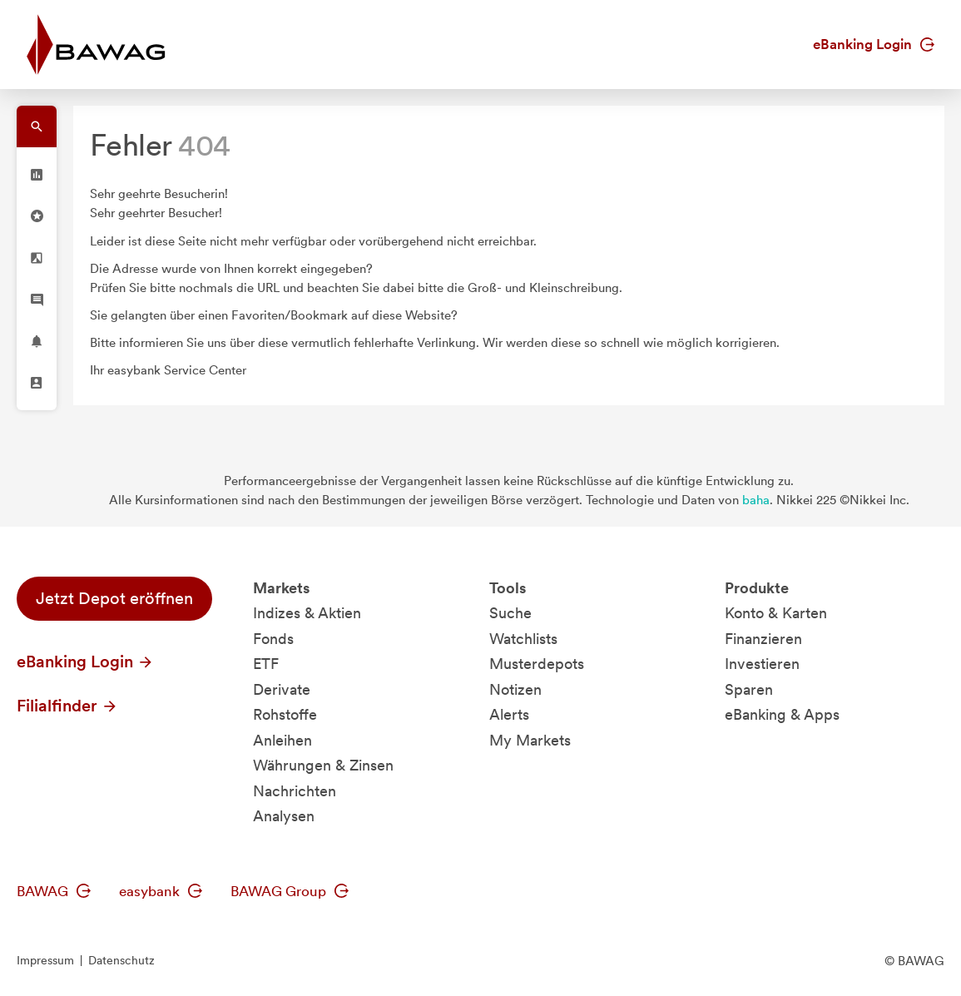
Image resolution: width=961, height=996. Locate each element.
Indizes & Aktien (307, 613)
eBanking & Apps (782, 714)
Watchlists (523, 638)
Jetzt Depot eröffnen (114, 598)
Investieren (762, 663)
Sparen (749, 689)
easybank (160, 891)
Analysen (284, 816)
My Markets (530, 740)
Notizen (515, 689)
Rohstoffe (285, 714)
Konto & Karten (776, 613)
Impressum (45, 960)
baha (756, 500)
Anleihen (282, 740)
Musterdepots (536, 663)
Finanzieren (763, 638)
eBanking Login (873, 44)
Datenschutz (121, 960)
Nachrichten (294, 791)
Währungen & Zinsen (323, 765)
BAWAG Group (289, 891)
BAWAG (54, 891)
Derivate (281, 689)
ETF (266, 663)
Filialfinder (67, 706)
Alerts (509, 714)
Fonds (273, 638)
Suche (510, 613)
